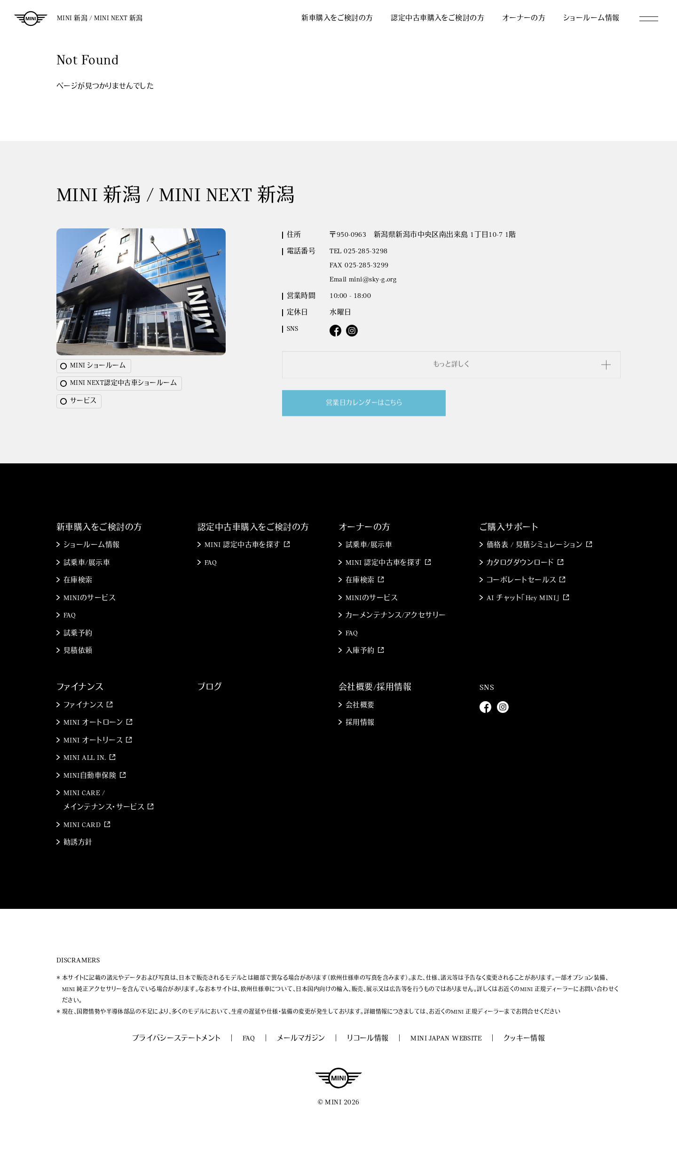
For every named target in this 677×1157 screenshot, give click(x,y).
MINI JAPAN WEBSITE (445, 1038)
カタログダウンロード (520, 563)
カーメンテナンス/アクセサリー (396, 615)
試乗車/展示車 (86, 563)
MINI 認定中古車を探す (243, 545)
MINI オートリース (93, 740)
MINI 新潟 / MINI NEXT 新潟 (100, 18)
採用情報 (360, 723)
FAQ (69, 615)
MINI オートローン (93, 723)
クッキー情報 (524, 1038)
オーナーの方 (524, 18)
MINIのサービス (89, 598)
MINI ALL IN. (84, 758)
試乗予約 (78, 633)
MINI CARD (82, 825)
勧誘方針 (78, 842)
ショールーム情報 (591, 18)
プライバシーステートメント (176, 1038)
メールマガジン (301, 1038)
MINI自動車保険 (89, 776)
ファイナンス (83, 705)
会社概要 (360, 705)
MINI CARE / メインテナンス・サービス (103, 800)
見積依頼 (78, 651)
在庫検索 (78, 580)
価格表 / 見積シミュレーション (535, 545)
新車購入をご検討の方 (337, 18)
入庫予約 (360, 651)
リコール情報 (368, 1038)
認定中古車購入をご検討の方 (437, 18)
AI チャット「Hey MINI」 (523, 598)
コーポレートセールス (521, 580)
